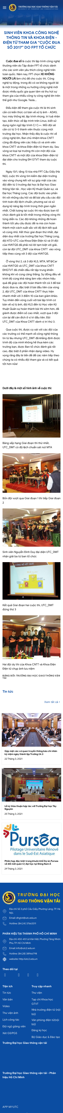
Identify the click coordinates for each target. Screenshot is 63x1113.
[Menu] (5, 7)
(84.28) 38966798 (27, 953)
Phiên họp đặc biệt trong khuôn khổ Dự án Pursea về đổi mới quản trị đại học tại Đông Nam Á (31, 863)
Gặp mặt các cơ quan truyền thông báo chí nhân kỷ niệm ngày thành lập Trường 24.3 (31, 753)
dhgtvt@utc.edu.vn (26, 917)
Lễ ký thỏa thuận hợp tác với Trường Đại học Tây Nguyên (30, 808)
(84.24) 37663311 (27, 923)
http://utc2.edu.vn (28, 958)
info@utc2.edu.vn (25, 948)
